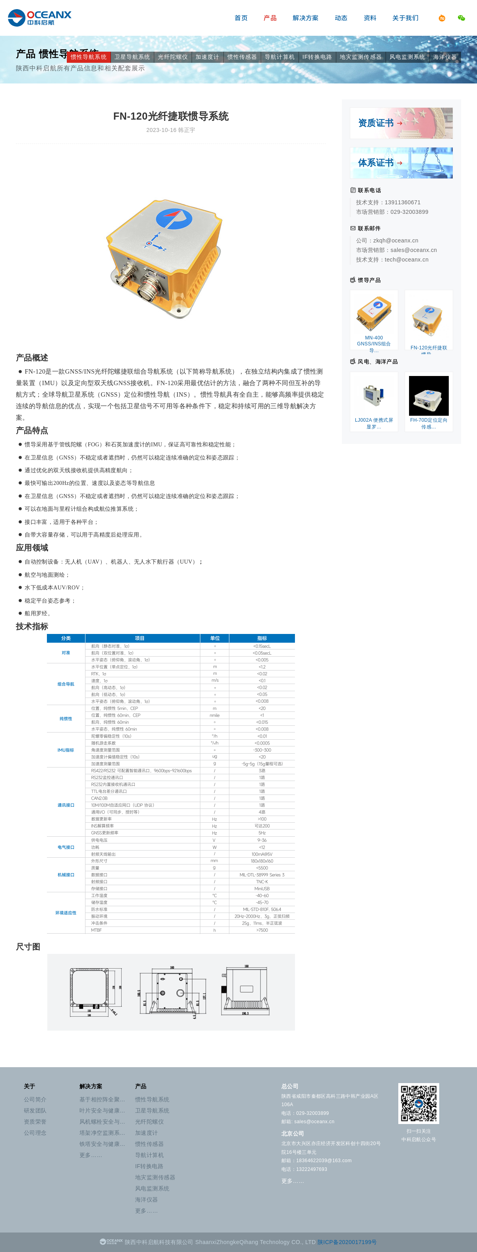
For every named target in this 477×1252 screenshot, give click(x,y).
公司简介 (35, 1099)
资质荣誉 (35, 1121)
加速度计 (207, 57)
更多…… (91, 1155)
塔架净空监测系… (102, 1133)
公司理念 (35, 1133)
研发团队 (35, 1110)
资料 (370, 18)
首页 (241, 18)
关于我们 (405, 18)
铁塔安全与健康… (102, 1144)
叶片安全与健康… (102, 1110)
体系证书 (380, 163)
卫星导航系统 (132, 57)
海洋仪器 (445, 57)
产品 (270, 18)
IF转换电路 (317, 57)
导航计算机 (280, 57)
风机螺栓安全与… (102, 1121)
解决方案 (306, 18)
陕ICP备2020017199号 (347, 1242)
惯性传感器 (242, 57)
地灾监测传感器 (361, 57)
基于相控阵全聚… (102, 1099)
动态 (341, 18)
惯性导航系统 (89, 57)
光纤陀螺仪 (173, 57)
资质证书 (380, 123)
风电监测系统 (408, 57)
